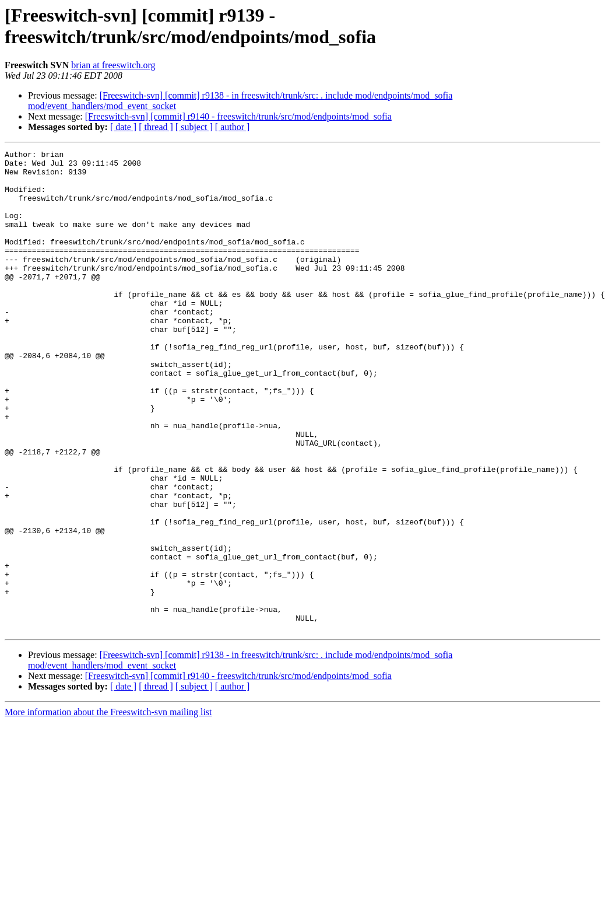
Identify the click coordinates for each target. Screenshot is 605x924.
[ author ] (232, 127)
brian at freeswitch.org (113, 65)
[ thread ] (156, 127)
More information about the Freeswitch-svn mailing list (108, 808)
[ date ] (123, 127)
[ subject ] (194, 127)
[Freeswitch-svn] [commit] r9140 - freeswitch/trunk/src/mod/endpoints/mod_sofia (238, 116)
